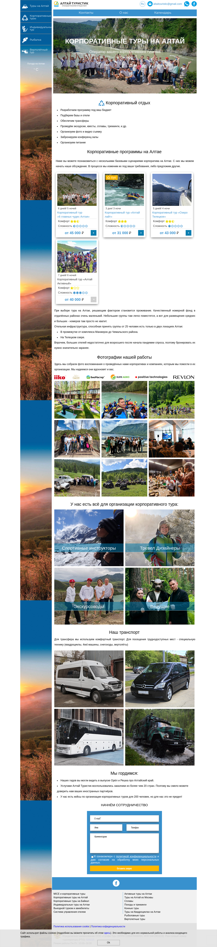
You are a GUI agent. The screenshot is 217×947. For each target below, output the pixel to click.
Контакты (86, 12)
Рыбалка (35, 39)
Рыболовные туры (134, 915)
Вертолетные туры (134, 919)
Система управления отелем (70, 912)
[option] (125, 55)
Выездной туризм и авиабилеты (71, 908)
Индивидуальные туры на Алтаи (72, 904)
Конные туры (131, 908)
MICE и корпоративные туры (69, 894)
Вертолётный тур (38, 51)
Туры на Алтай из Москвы (138, 897)
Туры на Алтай (39, 5)
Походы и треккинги (135, 904)
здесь (107, 933)
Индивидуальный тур (40, 28)
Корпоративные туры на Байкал (71, 901)
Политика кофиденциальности (108, 926)
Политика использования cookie (71, 926)
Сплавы (128, 901)
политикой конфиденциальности (136, 856)
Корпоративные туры (40, 17)
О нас (123, 12)
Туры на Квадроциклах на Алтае (142, 912)
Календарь (162, 12)
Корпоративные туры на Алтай (71, 897)
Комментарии (124, 843)
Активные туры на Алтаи (138, 894)
